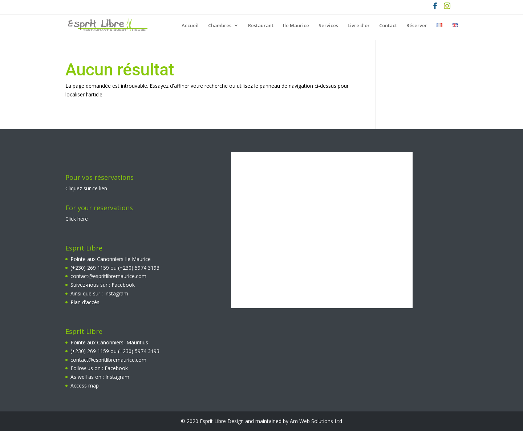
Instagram (116, 293)
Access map (84, 385)
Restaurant (260, 26)
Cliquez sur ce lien (86, 188)
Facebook (123, 284)
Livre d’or (359, 26)
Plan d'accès (85, 302)
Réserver (416, 26)
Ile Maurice (296, 26)
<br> (322, 230)
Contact (388, 26)
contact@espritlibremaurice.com (108, 276)
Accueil (190, 26)
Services (328, 26)
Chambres (219, 26)
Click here (76, 218)
